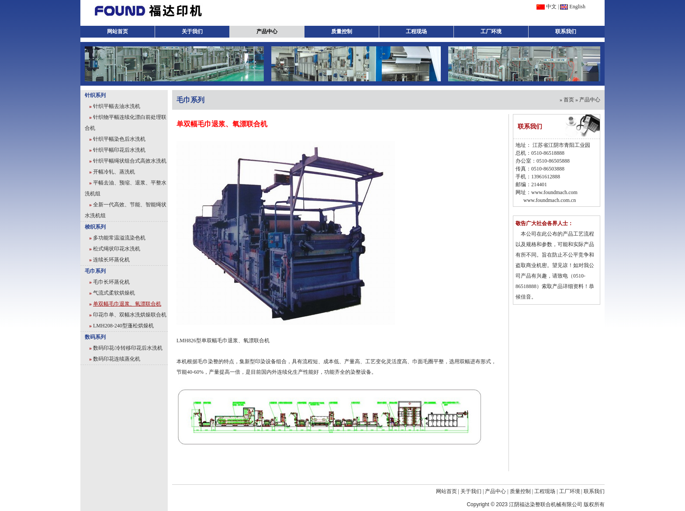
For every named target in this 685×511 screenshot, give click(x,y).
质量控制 (341, 31)
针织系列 (95, 95)
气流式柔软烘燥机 (114, 293)
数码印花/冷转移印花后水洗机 (128, 348)
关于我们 (192, 31)
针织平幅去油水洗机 (116, 106)
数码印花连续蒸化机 (116, 359)
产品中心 (266, 31)
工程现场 (416, 31)
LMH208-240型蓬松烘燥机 (123, 326)
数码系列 (95, 337)
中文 (551, 6)
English (577, 6)
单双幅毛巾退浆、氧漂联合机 (127, 304)
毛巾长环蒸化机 (111, 282)
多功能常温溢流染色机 (119, 238)
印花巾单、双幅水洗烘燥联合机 (129, 315)
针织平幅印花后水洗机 (119, 150)
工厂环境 (491, 31)
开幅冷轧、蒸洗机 (114, 172)
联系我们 (565, 31)
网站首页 (117, 31)
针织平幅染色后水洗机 (119, 139)
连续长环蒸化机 (111, 260)
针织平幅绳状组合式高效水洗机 (129, 161)
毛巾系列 (95, 271)
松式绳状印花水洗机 (116, 249)
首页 (569, 100)
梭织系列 (95, 227)
